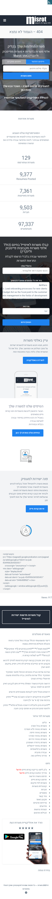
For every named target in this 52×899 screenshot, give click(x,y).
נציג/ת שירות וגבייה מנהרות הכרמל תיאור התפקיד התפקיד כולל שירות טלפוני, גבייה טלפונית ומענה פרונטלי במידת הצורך (28, 675)
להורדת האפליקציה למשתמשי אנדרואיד (26, 98)
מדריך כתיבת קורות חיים (33, 773)
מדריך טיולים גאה (39, 755)
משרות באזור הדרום (38, 739)
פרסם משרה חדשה (38, 776)
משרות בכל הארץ (39, 726)
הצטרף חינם (17, 322)
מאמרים (43, 793)
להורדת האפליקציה (35, 360)
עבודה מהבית (41, 752)
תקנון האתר (41, 799)
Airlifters (26, 285)
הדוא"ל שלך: (26, 266)
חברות (44, 789)
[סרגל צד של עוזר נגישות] (50, 2)
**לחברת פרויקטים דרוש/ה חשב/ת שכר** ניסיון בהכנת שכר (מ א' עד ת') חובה (28, 698)
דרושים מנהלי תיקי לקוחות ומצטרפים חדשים (29, 692)
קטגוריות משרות (39, 786)
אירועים (43, 806)
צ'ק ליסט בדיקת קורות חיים (31, 769)
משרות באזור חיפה (38, 732)
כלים (44, 722)
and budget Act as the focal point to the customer (26, 292)
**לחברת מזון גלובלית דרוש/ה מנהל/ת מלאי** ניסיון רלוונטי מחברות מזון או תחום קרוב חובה (26, 707)
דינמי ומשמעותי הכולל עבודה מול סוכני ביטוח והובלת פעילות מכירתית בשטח (29, 642)
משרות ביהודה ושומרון (36, 742)
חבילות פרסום (40, 812)
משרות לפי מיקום (39, 783)
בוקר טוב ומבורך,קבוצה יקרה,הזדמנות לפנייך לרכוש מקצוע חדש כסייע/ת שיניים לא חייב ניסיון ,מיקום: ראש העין (26, 664)
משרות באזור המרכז (38, 736)
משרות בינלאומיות (38, 749)
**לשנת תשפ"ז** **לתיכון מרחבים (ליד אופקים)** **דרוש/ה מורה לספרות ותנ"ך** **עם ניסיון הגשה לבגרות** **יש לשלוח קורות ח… (27, 652)
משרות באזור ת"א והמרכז (35, 729)
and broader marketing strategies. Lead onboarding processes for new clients (26, 289)
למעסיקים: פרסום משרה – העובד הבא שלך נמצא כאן (26, 88)
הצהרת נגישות (40, 809)
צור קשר (43, 796)
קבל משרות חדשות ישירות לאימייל (26, 617)
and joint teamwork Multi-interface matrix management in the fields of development (26, 295)
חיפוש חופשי (38, 61)
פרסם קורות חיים (36, 508)
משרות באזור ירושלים (37, 745)
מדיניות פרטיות (40, 803)
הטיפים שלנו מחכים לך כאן (28, 432)
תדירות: (26, 306)
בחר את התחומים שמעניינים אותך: (26, 280)
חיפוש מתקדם (14, 61)
